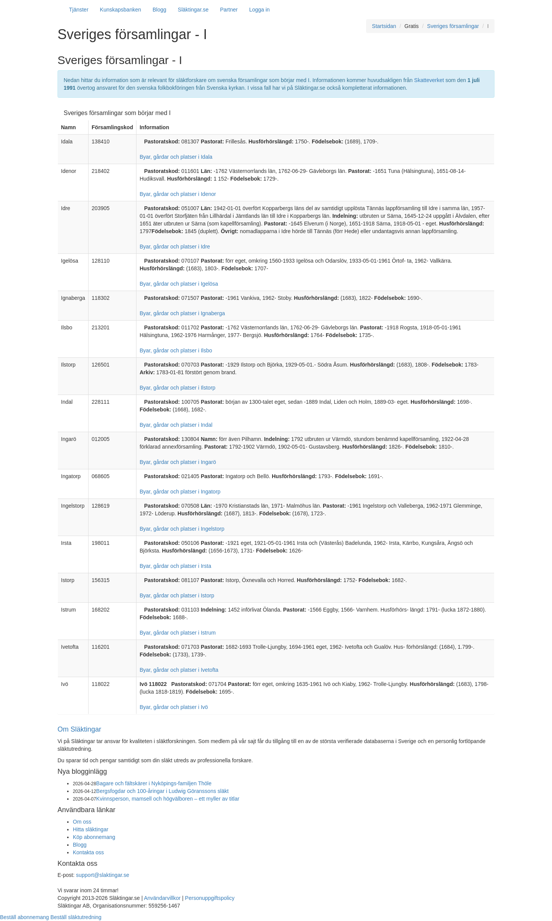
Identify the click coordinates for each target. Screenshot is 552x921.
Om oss (82, 822)
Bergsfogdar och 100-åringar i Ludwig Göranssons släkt (162, 791)
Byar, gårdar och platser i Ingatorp (180, 491)
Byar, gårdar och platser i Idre (175, 246)
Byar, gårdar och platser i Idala (176, 157)
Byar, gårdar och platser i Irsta (175, 566)
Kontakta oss (88, 852)
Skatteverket (429, 80)
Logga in (259, 10)
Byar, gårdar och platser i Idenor (178, 194)
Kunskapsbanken (120, 10)
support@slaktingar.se (102, 875)
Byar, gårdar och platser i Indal (176, 425)
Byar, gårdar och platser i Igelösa (179, 284)
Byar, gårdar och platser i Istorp (177, 595)
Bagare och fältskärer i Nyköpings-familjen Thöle (154, 783)
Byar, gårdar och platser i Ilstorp (177, 388)
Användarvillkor (162, 898)
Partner (229, 10)
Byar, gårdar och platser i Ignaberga (182, 313)
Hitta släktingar (90, 829)
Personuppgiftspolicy (210, 898)
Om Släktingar (79, 729)
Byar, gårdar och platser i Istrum (177, 633)
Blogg (159, 10)
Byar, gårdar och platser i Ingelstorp (182, 529)
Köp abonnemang (94, 837)
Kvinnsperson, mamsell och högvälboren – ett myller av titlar (168, 799)
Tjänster (79, 10)
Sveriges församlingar (453, 26)
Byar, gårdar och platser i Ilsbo (176, 350)
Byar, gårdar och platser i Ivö (174, 707)
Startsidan (384, 26)
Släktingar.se (193, 10)
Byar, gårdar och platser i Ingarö (178, 462)
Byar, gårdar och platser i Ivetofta (179, 670)
